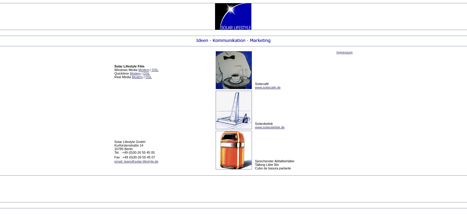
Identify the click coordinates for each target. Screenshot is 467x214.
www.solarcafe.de (268, 87)
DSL (149, 77)
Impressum (345, 52)
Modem (144, 70)
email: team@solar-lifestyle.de (136, 161)
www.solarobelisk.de (270, 127)
